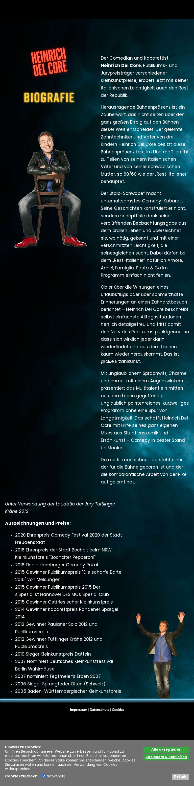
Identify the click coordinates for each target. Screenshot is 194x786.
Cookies (118, 710)
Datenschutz (99, 710)
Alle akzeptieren (166, 749)
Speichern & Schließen (166, 757)
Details (180, 776)
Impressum (78, 710)
